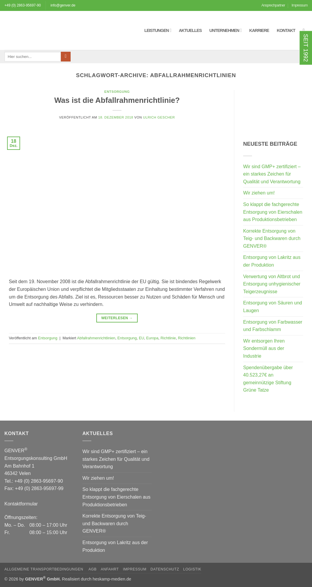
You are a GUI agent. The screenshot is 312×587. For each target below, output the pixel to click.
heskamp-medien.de (112, 579)
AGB (92, 569)
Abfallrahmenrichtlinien (96, 338)
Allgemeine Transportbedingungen (44, 569)
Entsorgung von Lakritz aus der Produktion (271, 261)
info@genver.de (63, 5)
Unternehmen (225, 30)
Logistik (192, 569)
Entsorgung (117, 91)
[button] (305, 30)
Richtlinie (168, 338)
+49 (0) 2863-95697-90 (22, 5)
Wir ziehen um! (259, 192)
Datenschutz (164, 569)
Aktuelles (190, 30)
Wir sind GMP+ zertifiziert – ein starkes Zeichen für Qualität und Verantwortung (271, 174)
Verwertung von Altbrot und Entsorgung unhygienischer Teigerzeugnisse (271, 284)
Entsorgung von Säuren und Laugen (272, 306)
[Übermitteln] (66, 57)
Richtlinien (186, 338)
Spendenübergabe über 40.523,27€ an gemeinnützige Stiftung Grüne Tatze (268, 379)
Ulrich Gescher (159, 117)
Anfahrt (110, 569)
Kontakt (286, 30)
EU (141, 338)
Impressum (300, 5)
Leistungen (157, 30)
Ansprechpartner (273, 5)
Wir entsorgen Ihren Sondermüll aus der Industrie (264, 348)
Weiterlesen (117, 318)
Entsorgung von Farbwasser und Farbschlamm (272, 326)
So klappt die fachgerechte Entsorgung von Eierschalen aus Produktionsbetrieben (272, 212)
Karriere (259, 30)
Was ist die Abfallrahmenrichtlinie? (117, 100)
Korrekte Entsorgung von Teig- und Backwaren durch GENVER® (271, 238)
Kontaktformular (21, 503)
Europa (152, 338)
